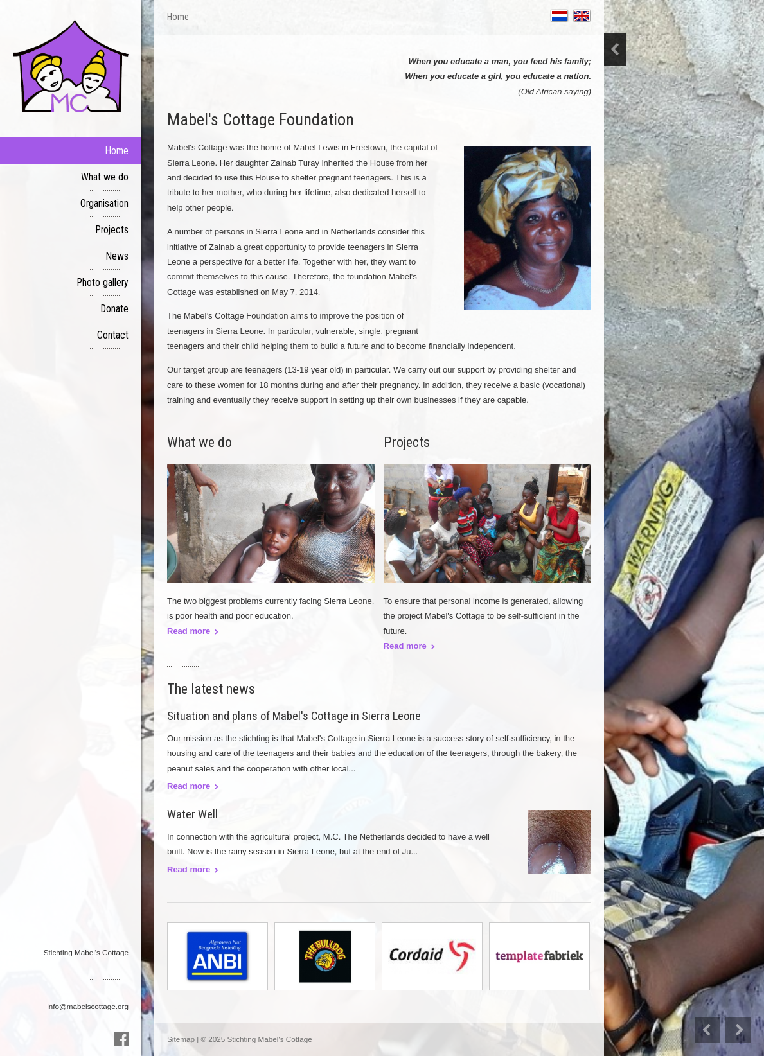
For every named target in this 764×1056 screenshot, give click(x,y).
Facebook (121, 1039)
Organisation (104, 203)
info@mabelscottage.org (88, 1006)
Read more (188, 786)
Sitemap (181, 1039)
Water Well (192, 814)
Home (117, 151)
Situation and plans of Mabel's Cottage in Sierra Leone (294, 716)
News (117, 256)
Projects (112, 230)
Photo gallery (103, 282)
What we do (105, 177)
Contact (113, 335)
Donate (115, 309)
